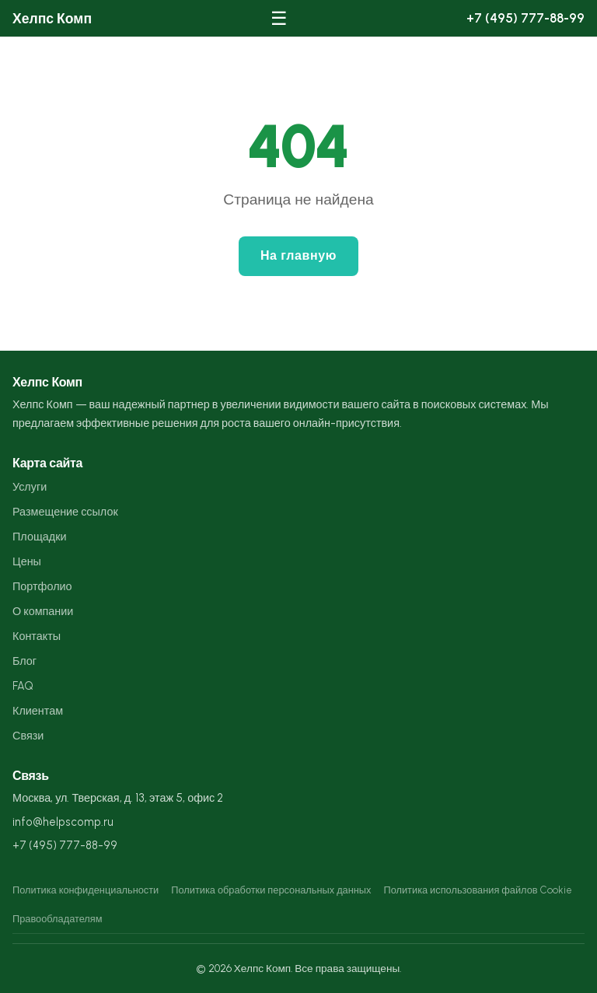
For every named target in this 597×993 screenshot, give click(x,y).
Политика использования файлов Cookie (477, 890)
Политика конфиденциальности (85, 890)
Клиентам (37, 711)
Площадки (39, 537)
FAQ (22, 686)
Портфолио (42, 586)
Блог (24, 661)
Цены (26, 561)
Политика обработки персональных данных (271, 890)
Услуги (29, 487)
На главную (298, 255)
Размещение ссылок (65, 512)
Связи (28, 736)
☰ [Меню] (279, 18)
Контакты (36, 636)
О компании (42, 611)
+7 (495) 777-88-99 (525, 18)
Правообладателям (57, 919)
